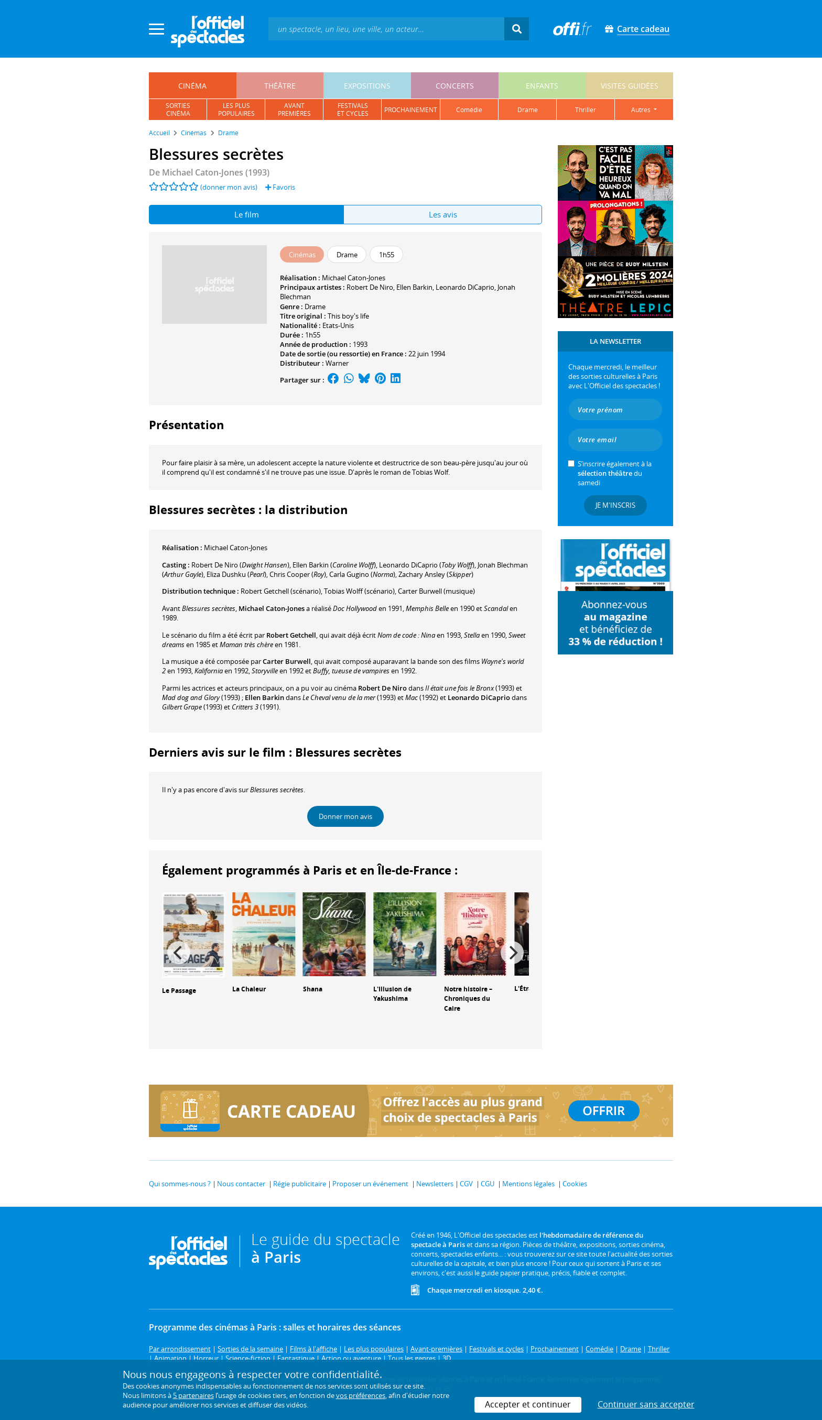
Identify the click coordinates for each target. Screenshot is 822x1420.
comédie (469, 109)
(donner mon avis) (228, 187)
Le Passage (179, 990)
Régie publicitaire (299, 1183)
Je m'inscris (615, 505)
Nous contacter (241, 1183)
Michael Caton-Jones (353, 277)
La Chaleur (249, 989)
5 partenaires (193, 1395)
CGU (487, 1183)
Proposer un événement (370, 1183)
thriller (585, 109)
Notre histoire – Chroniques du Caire (468, 999)
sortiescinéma (178, 109)
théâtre (280, 86)
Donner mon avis (345, 816)
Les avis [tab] (443, 214)
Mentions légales (528, 1183)
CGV (466, 1183)
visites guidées (629, 86)
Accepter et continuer (528, 1404)
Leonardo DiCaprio (465, 287)
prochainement (410, 109)
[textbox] (386, 28)
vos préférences (360, 1395)
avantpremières (294, 109)
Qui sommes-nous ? (180, 1183)
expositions (367, 86)
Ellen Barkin (414, 287)
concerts (455, 86)
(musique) (436, 591)
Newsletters (434, 1183)
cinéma (192, 86)
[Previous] (178, 952)
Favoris (280, 187)
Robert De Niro (370, 287)
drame (527, 109)
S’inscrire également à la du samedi (615, 473)
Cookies (575, 1183)
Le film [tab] (246, 214)
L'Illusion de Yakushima (392, 994)
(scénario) (281, 591)
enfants (542, 86)
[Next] (512, 952)
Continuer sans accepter (646, 1404)
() (240, 565)
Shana (312, 989)
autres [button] (641, 109)
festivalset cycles (353, 109)
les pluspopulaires (236, 109)
